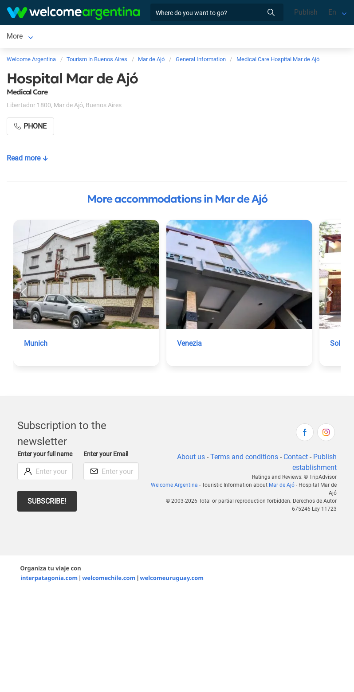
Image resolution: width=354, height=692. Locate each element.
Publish (306, 12)
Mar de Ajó (23, 37)
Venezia (189, 345)
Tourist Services (135, 37)
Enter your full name (44, 456)
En (332, 12)
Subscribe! (47, 503)
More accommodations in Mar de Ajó (177, 200)
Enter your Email (105, 456)
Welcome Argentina (174, 487)
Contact (295, 458)
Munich (35, 345)
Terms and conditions (244, 458)
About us (191, 458)
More (179, 37)
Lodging (69, 37)
